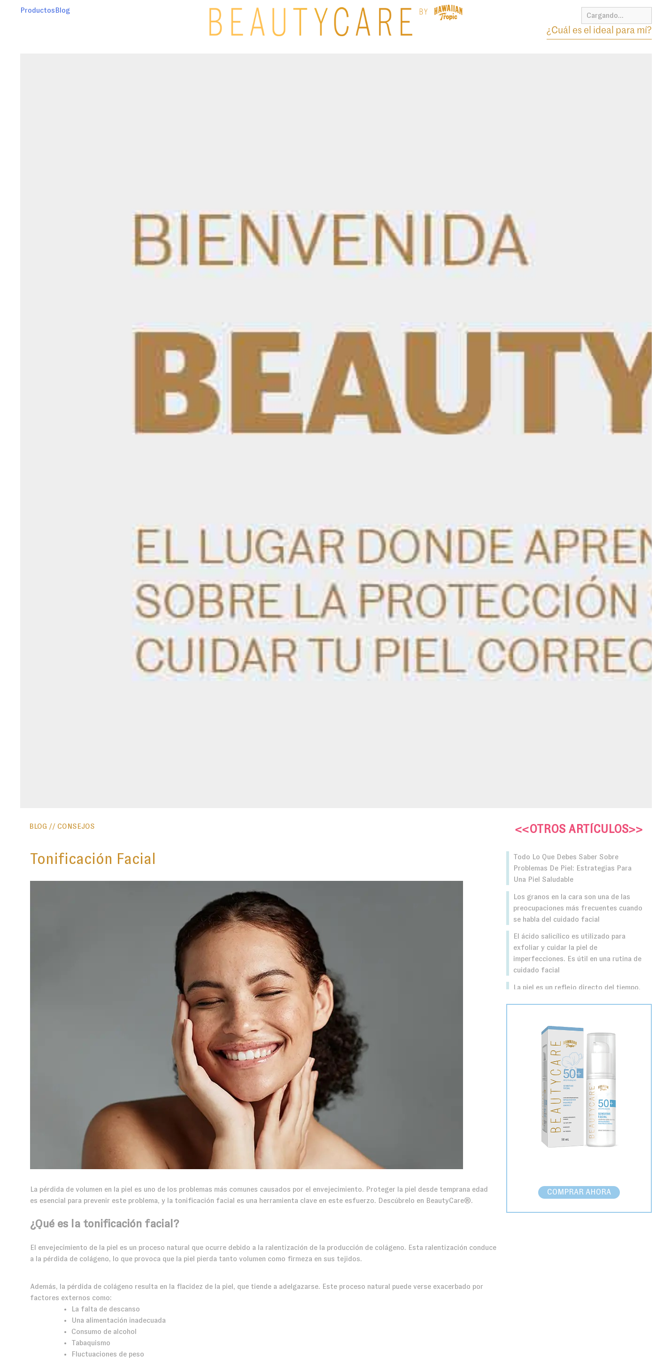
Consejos (76, 826)
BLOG (38, 826)
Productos (37, 10)
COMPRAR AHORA (579, 1192)
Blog (62, 10)
